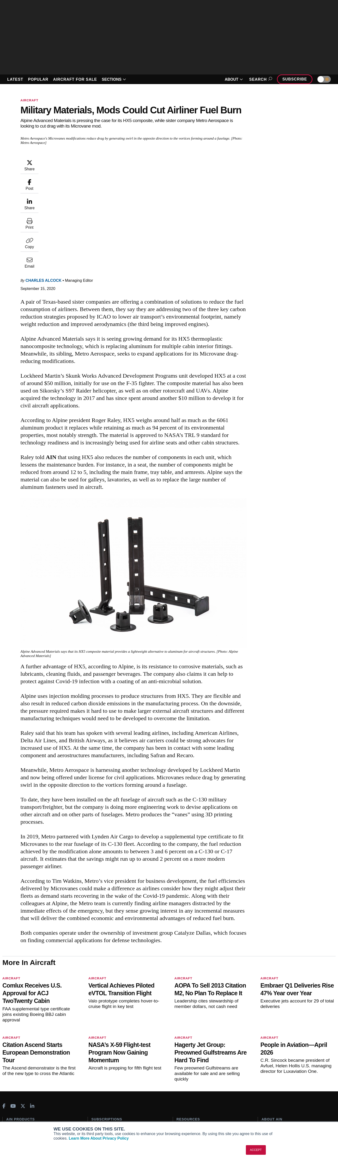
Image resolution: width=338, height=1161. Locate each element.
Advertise (272, 1111)
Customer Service (105, 1091)
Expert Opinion (189, 1091)
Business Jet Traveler (26, 1104)
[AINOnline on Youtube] (13, 1062)
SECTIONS (114, 79)
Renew (96, 1098)
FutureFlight (16, 1111)
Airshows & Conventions (197, 1117)
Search (260, 79)
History (267, 1098)
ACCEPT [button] (256, 1150)
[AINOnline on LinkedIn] (32, 1062)
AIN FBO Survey (22, 1085)
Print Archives (188, 1085)
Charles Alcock (72, 162)
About (266, 1085)
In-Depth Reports (190, 1098)
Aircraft (29, 100)
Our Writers (270, 1091)
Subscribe (294, 79)
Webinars (184, 1111)
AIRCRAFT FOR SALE (75, 79)
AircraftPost (18, 1098)
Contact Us (270, 1104)
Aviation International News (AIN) (35, 1091)
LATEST (15, 79)
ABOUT (234, 79)
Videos (182, 1104)
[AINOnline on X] (22, 1062)
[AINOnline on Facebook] (4, 1062)
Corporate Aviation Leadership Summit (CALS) (37, 1119)
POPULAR (38, 79)
